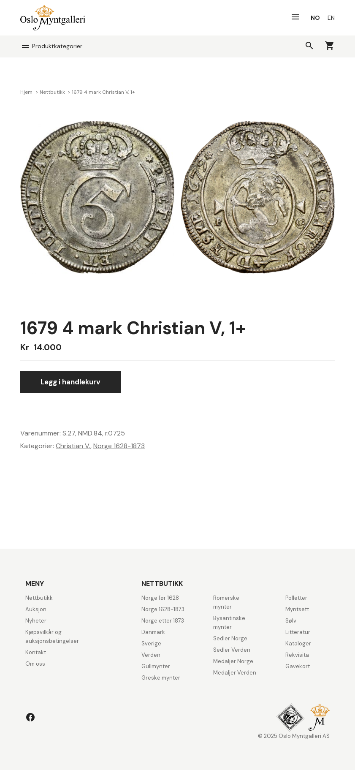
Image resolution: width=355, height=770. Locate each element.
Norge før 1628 (160, 597)
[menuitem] (315, 18)
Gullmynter (155, 666)
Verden (150, 654)
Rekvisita (297, 654)
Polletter (296, 597)
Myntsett (297, 609)
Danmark (153, 632)
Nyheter (35, 620)
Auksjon (35, 609)
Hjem (27, 92)
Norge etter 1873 (162, 620)
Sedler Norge (230, 638)
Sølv (290, 620)
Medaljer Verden (234, 672)
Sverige (151, 643)
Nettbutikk (53, 92)
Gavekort (297, 666)
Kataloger (298, 643)
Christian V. (73, 445)
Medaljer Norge (233, 661)
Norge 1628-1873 (119, 445)
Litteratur (297, 632)
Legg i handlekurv (70, 381)
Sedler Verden (231, 649)
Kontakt (35, 652)
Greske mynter (160, 677)
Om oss (35, 663)
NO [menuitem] (315, 18)
